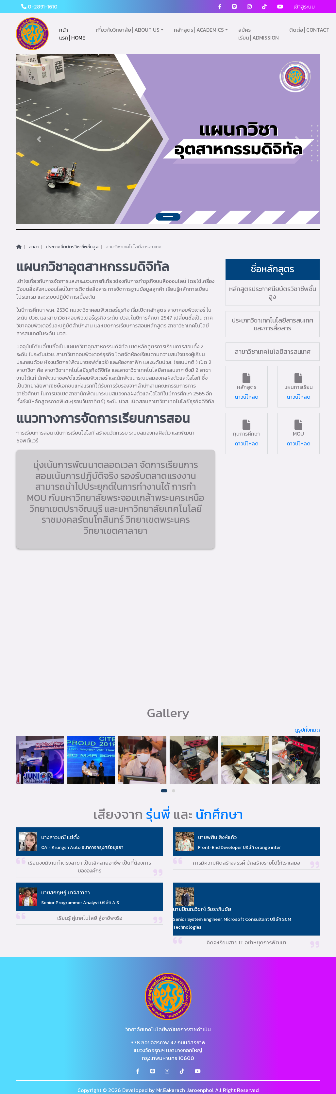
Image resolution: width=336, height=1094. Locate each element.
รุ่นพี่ (158, 814)
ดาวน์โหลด (247, 397)
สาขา (34, 246)
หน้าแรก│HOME (72, 33)
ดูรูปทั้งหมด (307, 730)
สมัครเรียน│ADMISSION (258, 33)
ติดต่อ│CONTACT (309, 30)
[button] (164, 790)
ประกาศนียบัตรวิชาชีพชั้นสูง (72, 246)
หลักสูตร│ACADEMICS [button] (199, 30)
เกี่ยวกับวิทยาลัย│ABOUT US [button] (128, 30)
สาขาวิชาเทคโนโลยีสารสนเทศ (133, 246)
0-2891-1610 (39, 6)
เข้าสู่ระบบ (304, 6)
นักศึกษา (219, 814)
